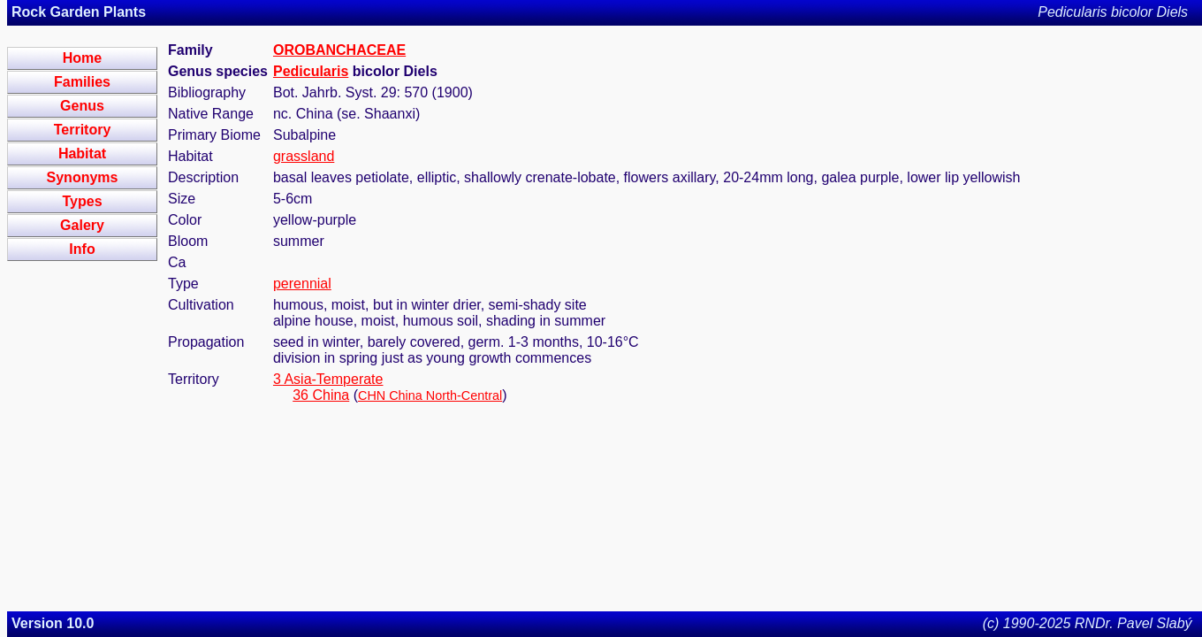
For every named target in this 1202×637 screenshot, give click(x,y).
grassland (303, 156)
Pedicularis (310, 71)
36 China (321, 395)
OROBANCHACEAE (339, 50)
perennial (302, 283)
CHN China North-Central (430, 395)
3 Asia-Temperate (328, 379)
